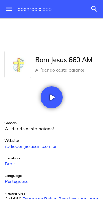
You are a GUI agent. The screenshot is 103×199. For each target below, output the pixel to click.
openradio (35, 9)
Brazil (11, 163)
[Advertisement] (51, 33)
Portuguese (17, 181)
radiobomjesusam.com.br (31, 146)
